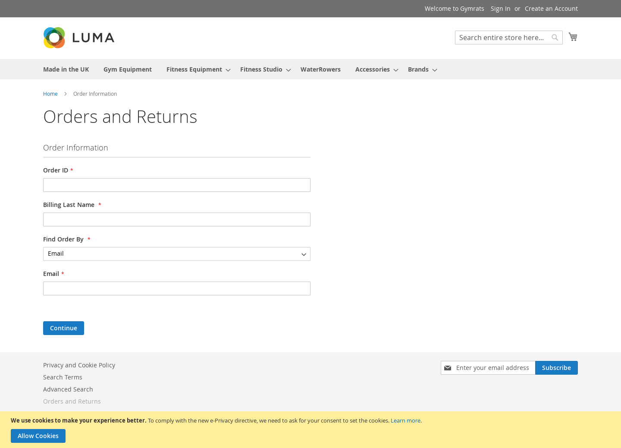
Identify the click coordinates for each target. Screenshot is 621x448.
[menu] (310, 69)
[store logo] (79, 37)
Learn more (405, 420)
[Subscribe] (556, 368)
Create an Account (551, 8)
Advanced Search (68, 389)
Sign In (501, 8)
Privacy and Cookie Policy (79, 365)
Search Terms (62, 377)
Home (51, 93)
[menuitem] (66, 69)
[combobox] (509, 37)
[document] (311, 430)
